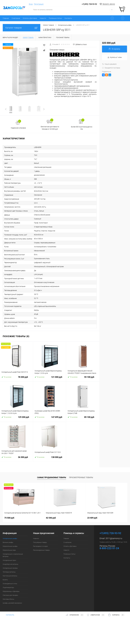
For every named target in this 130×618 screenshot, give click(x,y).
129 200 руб (16, 418)
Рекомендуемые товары (41, 550)
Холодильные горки (9, 560)
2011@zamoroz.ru (114, 538)
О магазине (16, 18)
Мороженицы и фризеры (11, 591)
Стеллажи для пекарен (10, 595)
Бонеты (5, 580)
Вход (31, 4)
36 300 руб (16, 458)
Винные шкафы (8, 542)
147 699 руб (50, 418)
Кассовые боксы (8, 599)
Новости (43, 18)
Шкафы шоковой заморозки (12, 603)
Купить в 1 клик (114, 57)
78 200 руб (16, 378)
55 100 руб (83, 378)
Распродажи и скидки (40, 546)
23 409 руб (92, 518)
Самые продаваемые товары (51, 477)
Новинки (36, 538)
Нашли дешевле (109, 64)
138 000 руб (50, 458)
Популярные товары (40, 542)
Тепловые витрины (9, 572)
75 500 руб (9, 518)
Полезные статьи (55, 18)
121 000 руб (50, 378)
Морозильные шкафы (10, 546)
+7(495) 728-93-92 (89, 4)
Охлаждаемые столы (10, 583)
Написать (8, 615)
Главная (6, 18)
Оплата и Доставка (30, 18)
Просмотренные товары (81, 477)
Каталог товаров (21, 27)
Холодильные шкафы (10, 538)
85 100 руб (83, 418)
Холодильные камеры (10, 568)
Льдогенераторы (8, 587)
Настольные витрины (10, 576)
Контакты (68, 18)
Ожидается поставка (111, 68)
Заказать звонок (108, 4)
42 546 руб (51, 518)
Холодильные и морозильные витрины (13, 555)
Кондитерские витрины (10, 564)
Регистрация (38, 4)
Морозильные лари (9, 550)
